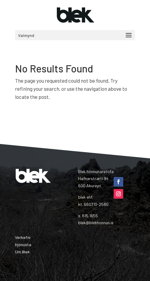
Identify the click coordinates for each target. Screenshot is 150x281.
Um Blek (22, 251)
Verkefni (22, 237)
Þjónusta (23, 244)
